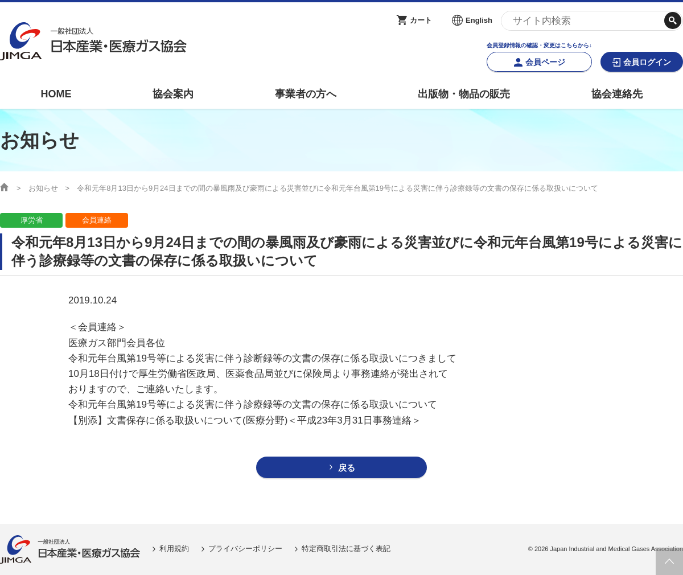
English (479, 20)
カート (421, 20)
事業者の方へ (305, 94)
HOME (55, 94)
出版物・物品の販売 (464, 94)
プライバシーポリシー (245, 548)
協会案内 (173, 94)
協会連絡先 (617, 94)
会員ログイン (647, 62)
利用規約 (174, 548)
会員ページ (545, 62)
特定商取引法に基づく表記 (346, 548)
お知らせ (43, 188)
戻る (346, 468)
